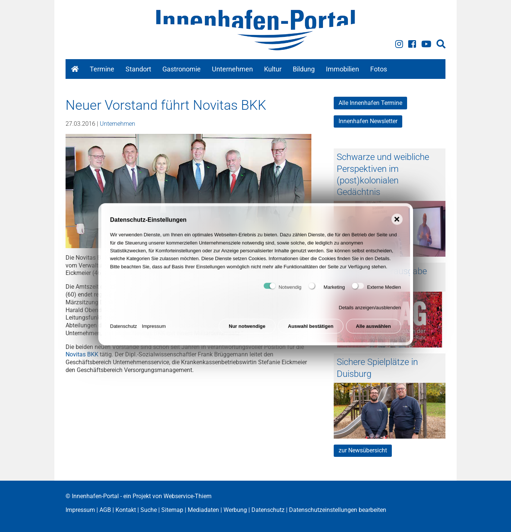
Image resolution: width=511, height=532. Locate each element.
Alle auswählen (373, 332)
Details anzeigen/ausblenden (370, 313)
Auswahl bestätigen (310, 332)
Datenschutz (123, 332)
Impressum (154, 332)
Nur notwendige (247, 332)
